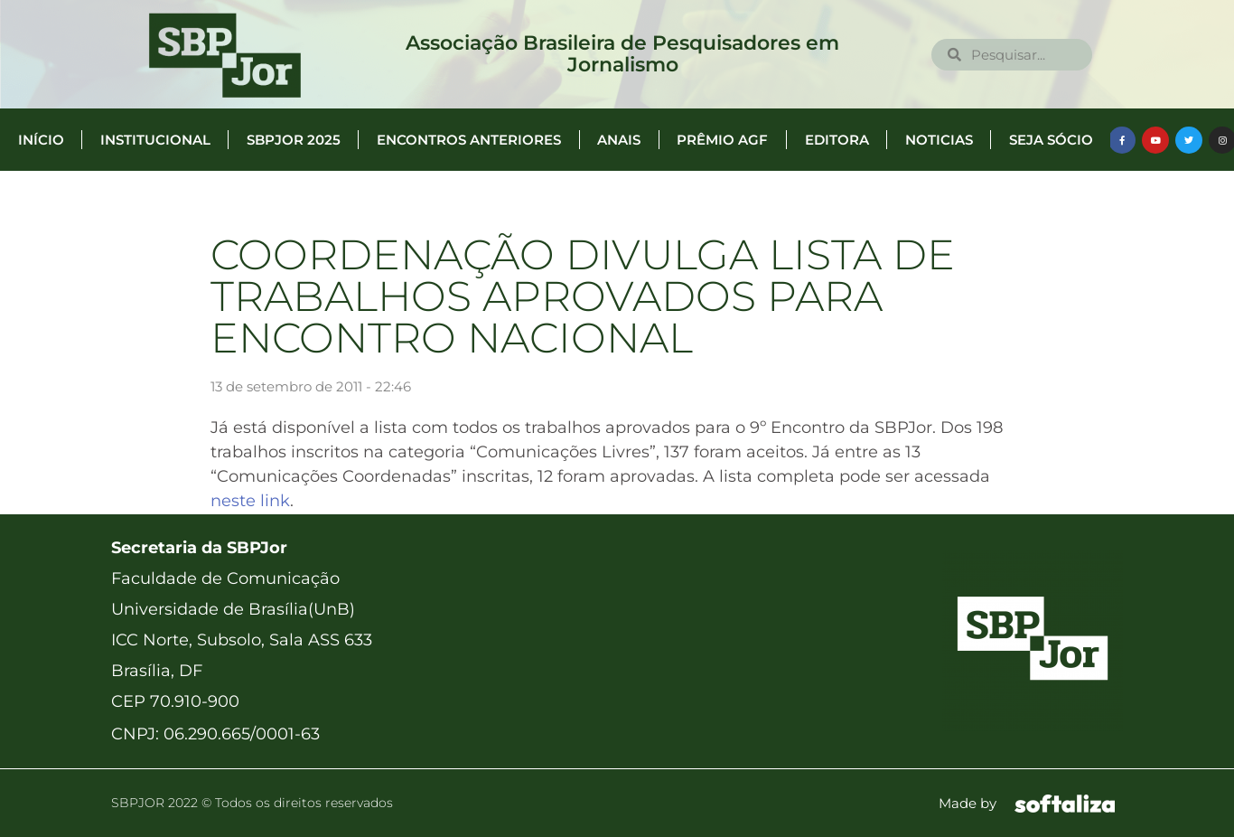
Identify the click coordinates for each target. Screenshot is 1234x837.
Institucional (155, 139)
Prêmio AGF (722, 139)
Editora (837, 139)
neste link (250, 501)
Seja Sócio (1051, 139)
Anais (618, 139)
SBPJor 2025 (294, 139)
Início (41, 139)
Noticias (939, 139)
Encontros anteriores (469, 139)
